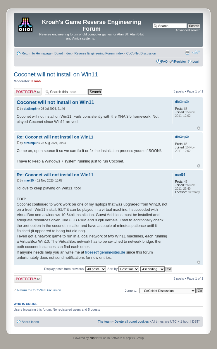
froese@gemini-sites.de (105, 252)
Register (180, 61)
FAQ (164, 61)
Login (196, 61)
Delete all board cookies (131, 321)
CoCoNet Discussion (141, 53)
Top (198, 128)
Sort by (123, 269)
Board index (63, 53)
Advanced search (187, 30)
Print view (187, 52)
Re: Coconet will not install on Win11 (55, 136)
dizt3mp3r (30, 108)
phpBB (93, 338)
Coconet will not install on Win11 (56, 74)
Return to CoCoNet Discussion (39, 290)
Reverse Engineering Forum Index (98, 53)
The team (104, 321)
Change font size (196, 52)
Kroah (36, 81)
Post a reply (28, 91)
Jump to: (131, 290)
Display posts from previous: (75, 269)
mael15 (29, 180)
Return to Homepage (36, 53)
